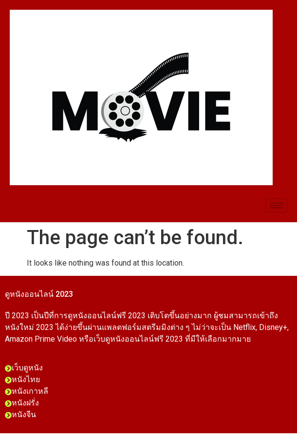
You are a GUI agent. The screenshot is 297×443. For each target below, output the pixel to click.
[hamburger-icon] (276, 205)
